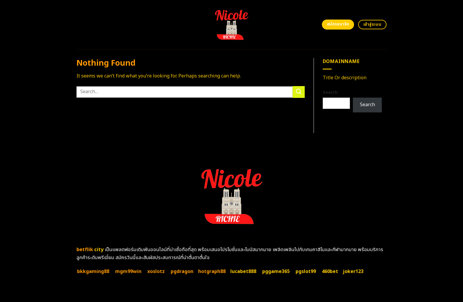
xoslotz (156, 271)
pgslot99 (306, 271)
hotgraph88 (212, 271)
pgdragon (182, 271)
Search (330, 92)
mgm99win (128, 271)
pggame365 (276, 271)
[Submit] (298, 92)
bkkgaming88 (93, 271)
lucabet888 (243, 271)
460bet (330, 271)
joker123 (353, 271)
